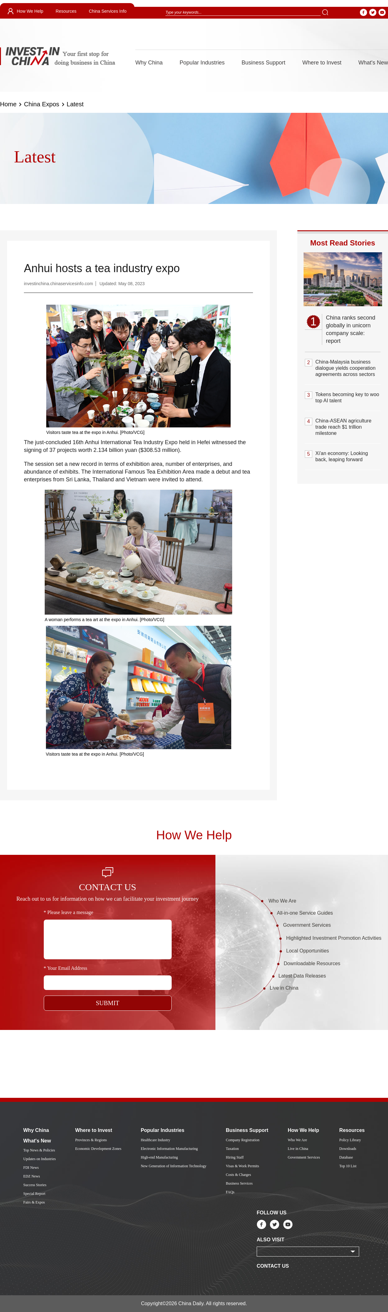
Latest (75, 104)
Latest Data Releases (302, 975)
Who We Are (282, 900)
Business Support (263, 63)
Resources (66, 11)
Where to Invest (321, 63)
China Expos (41, 104)
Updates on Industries (39, 1159)
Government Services (307, 925)
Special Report (34, 1193)
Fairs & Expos (34, 1202)
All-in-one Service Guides (305, 913)
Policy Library (350, 1140)
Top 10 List (347, 1166)
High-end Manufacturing (159, 1157)
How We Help (30, 11)
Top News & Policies (39, 1150)
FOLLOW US (271, 1212)
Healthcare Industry (155, 1140)
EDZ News (31, 1176)
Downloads (347, 1148)
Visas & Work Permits (242, 1166)
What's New (373, 63)
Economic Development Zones (98, 1148)
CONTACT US (273, 1266)
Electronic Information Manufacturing (169, 1148)
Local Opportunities (307, 950)
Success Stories (34, 1185)
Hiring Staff (234, 1157)
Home (8, 104)
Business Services (239, 1183)
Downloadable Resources (312, 963)
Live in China (284, 988)
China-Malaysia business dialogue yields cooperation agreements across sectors (345, 368)
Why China (149, 63)
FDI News (31, 1167)
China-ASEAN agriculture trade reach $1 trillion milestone (343, 427)
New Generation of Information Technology (173, 1166)
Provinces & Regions (91, 1140)
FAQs (230, 1192)
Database (346, 1157)
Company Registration (242, 1140)
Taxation (232, 1148)
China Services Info (107, 11)
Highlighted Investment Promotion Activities (333, 938)
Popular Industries (202, 63)
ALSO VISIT (270, 1239)
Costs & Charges (238, 1175)
